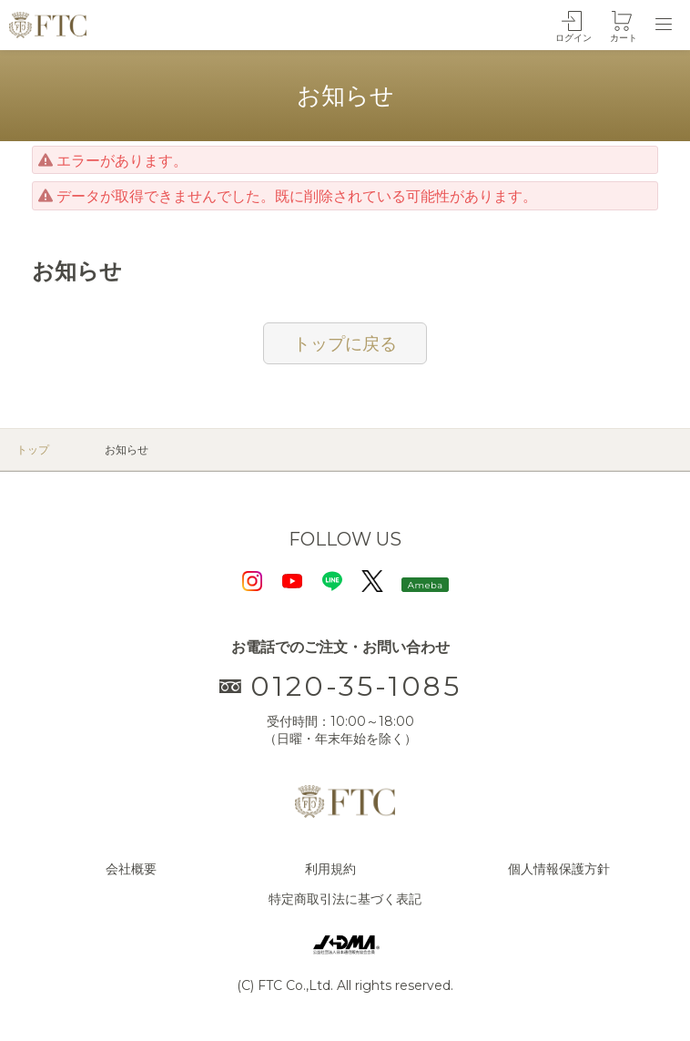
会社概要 (131, 869)
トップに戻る (345, 343)
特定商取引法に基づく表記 (345, 899)
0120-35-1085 (340, 686)
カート (623, 38)
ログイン (573, 38)
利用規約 (330, 869)
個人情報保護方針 (559, 869)
